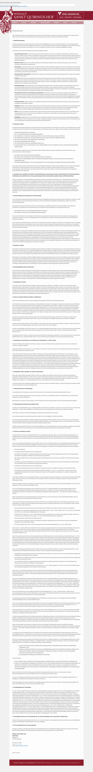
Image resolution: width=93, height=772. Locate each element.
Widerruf (68, 762)
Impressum (57, 762)
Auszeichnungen (45, 22)
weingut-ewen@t (19, 745)
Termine (56, 22)
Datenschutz (63, 762)
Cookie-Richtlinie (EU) (74, 762)
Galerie (65, 22)
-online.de (25, 745)
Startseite (14, 22)
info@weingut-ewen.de (49, 762)
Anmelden (46, 767)
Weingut (24, 22)
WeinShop (33, 22)
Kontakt (74, 22)
